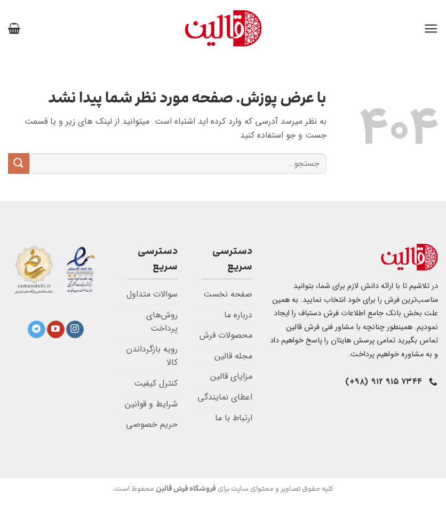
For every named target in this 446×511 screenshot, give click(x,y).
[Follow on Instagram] (75, 330)
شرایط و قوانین (151, 404)
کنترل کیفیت (156, 383)
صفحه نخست (227, 294)
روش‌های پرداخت (162, 322)
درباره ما (238, 315)
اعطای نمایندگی (224, 397)
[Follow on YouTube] (56, 330)
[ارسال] (18, 163)
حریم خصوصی (152, 424)
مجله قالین (233, 356)
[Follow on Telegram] (36, 330)
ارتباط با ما (233, 418)
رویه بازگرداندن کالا (152, 356)
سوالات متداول (152, 294)
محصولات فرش (226, 335)
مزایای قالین (231, 376)
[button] (431, 28)
